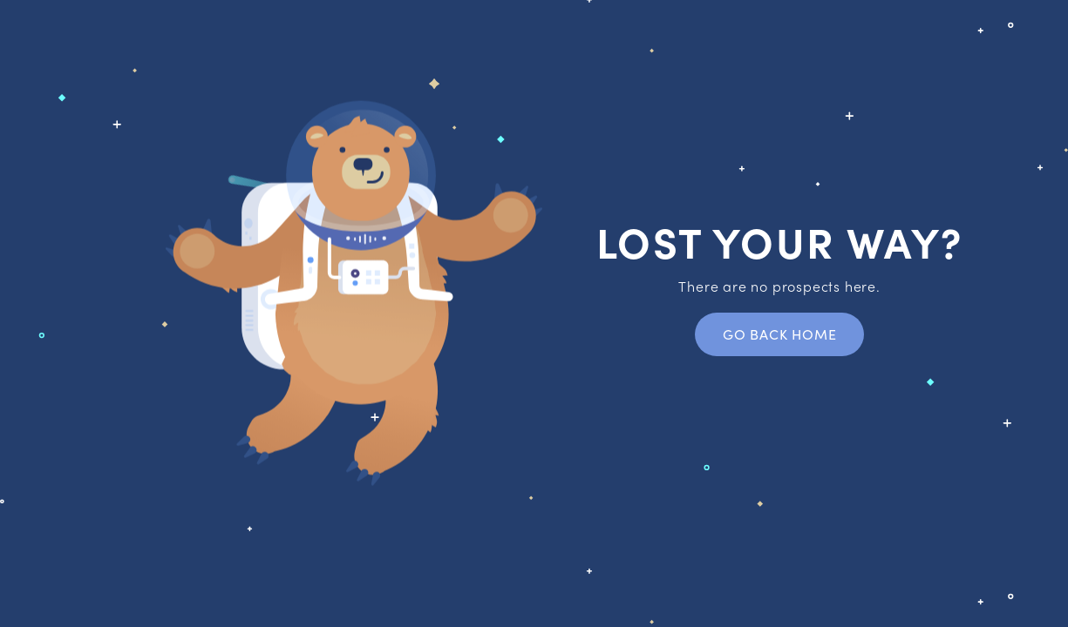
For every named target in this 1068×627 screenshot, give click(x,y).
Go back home (780, 334)
